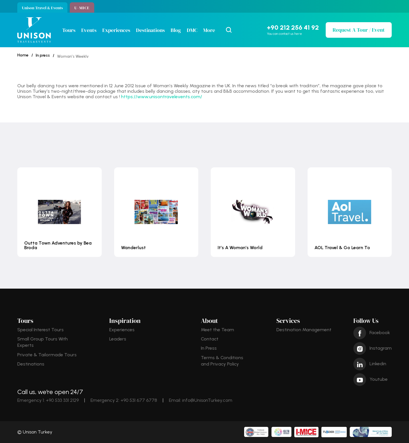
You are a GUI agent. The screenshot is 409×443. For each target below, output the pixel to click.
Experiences (116, 30)
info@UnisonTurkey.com (207, 400)
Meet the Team (217, 329)
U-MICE (82, 8)
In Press (209, 348)
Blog (176, 30)
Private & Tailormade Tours (47, 354)
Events (89, 30)
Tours (69, 30)
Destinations (150, 30)
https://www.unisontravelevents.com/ (161, 96)
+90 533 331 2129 (62, 400)
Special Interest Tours (40, 329)
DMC (192, 30)
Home (23, 55)
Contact (209, 339)
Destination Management (303, 329)
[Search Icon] (228, 29)
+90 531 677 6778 (138, 400)
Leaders (117, 339)
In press (43, 56)
